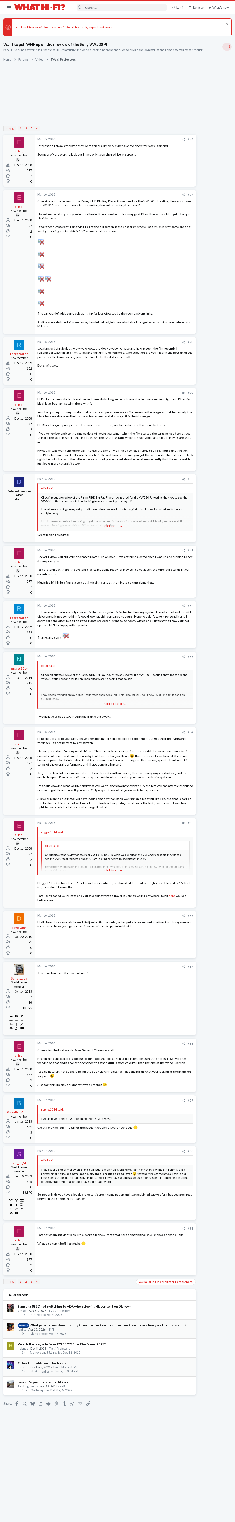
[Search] (119, 7)
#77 (155, 194)
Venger (23, 1350)
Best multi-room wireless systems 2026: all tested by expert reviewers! (66, 27)
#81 (155, 567)
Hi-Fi (52, 1373)
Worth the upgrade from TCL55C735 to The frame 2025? (63, 1388)
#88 (155, 1078)
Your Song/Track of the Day (191, 335)
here (64, 935)
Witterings (39, 1434)
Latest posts (175, 421)
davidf (36, 1415)
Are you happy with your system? (195, 356)
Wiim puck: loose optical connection (197, 486)
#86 (155, 950)
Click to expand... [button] (98, 543)
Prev (13, 128)
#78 (155, 346)
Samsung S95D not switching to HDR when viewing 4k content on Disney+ (75, 1345)
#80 (155, 496)
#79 (155, 397)
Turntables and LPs (66, 1411)
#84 (155, 750)
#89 (155, 1139)
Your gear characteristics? (190, 469)
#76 (155, 139)
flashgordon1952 (41, 1396)
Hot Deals (179, 410)
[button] (8, 7)
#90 (155, 1190)
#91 (155, 1267)
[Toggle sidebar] (226, 47)
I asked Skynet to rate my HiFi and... (45, 1426)
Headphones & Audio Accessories (194, 549)
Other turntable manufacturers (43, 1407)
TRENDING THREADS (179, 259)
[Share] (148, 139)
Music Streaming (183, 494)
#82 (155, 623)
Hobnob (24, 1392)
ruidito (23, 1373)
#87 (155, 1001)
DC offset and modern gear (191, 377)
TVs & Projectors (60, 1350)
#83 (155, 674)
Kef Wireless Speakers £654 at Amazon (200, 398)
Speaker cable (182, 268)
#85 (155, 858)
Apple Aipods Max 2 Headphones (195, 541)
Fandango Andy (29, 1430)
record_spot (26, 1411)
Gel (34, 1354)
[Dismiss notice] (225, 24)
